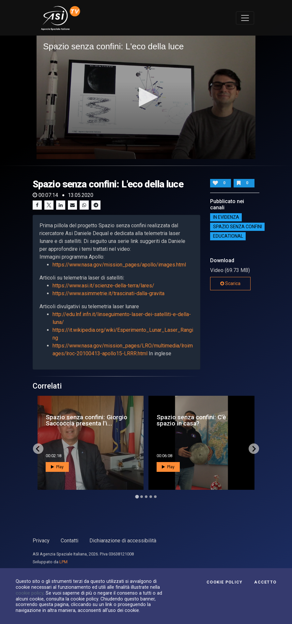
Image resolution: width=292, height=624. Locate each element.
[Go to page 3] (146, 496)
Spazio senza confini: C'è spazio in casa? (191, 420)
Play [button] (57, 467)
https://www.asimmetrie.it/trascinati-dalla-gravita (108, 293)
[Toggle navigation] (245, 17)
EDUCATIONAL (228, 236)
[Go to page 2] (141, 496)
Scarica (230, 283)
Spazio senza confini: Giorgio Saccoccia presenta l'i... (86, 420)
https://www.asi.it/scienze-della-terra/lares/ (103, 285)
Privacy (41, 540)
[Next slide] (254, 448)
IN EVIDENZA (226, 217)
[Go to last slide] (38, 448)
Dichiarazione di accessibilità (122, 540)
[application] (146, 97)
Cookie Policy (224, 582)
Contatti (69, 540)
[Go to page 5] (155, 496)
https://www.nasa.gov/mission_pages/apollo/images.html (119, 265)
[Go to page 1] (137, 497)
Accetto (265, 582)
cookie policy (29, 593)
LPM (63, 561)
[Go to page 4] (150, 496)
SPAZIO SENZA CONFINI (237, 226)
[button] (146, 97)
